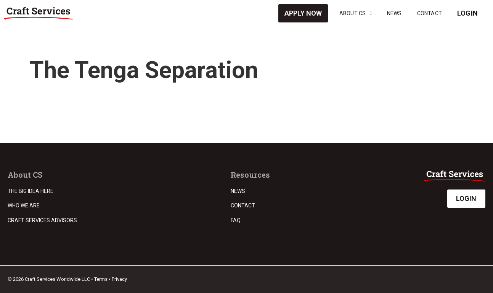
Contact (429, 13)
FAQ (236, 220)
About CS (355, 13)
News (394, 13)
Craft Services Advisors (42, 220)
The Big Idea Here (30, 191)
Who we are (24, 205)
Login (467, 13)
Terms (101, 279)
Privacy (119, 279)
